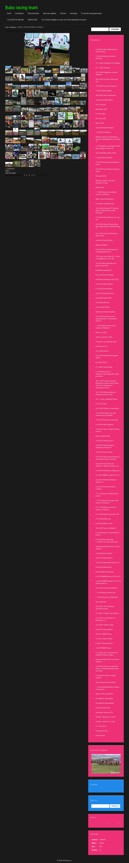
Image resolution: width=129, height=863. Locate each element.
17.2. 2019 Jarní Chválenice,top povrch (107, 494)
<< (94, 823)
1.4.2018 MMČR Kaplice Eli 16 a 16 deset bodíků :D (108, 582)
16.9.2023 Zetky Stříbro (104, 240)
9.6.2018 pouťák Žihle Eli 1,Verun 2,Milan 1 (108, 547)
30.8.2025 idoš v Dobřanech (106, 95)
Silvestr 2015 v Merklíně (104, 694)
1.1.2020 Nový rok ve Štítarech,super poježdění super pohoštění (107, 374)
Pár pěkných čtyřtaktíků (104, 698)
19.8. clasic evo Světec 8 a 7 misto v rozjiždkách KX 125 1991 (108, 257)
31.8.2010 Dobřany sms (104, 441)
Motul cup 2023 (101, 332)
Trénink (63, 13)
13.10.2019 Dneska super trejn (107, 420)
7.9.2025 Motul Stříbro (104, 91)
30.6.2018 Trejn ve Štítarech (106, 528)
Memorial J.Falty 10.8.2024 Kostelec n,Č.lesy (105, 182)
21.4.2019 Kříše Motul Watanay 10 (108, 470)
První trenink (100, 735)
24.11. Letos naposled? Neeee (106, 399)
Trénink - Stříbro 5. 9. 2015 (105, 721)
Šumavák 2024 (101, 176)
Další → (8, 171)
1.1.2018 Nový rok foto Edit (105, 592)
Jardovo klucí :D (101, 346)
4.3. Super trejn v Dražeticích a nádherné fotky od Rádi (107, 653)
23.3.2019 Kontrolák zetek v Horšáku (106, 488)
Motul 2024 (100, 187)
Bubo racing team (21, 7)
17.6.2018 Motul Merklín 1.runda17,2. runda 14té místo (107, 540)
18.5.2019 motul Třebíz (104, 452)
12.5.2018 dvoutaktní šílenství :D (107, 562)
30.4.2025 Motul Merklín (104, 128)
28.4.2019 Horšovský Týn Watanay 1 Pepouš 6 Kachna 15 (107, 465)
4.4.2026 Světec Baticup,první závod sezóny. (106, 50)
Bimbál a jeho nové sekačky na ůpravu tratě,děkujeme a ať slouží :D (108, 139)
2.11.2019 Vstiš (101, 404)
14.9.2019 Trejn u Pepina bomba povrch (107, 430)
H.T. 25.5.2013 (101, 726)
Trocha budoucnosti (103, 708)
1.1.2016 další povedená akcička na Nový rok (107, 688)
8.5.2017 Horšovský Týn (104, 643)
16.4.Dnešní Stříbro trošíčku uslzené (106, 676)
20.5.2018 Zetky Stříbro (104, 558)
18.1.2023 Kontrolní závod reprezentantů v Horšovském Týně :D (106, 318)
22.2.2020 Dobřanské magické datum (107, 356)
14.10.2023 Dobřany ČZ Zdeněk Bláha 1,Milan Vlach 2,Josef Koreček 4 (107, 210)
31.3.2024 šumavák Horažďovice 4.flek (107, 163)
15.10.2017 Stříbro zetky (104, 625)
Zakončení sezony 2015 (104, 712)
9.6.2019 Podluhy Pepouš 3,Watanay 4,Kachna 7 (105, 446)
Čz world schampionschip (91, 13)
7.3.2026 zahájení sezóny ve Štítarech (106, 57)
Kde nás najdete (49, 13)
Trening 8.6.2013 (102, 731)
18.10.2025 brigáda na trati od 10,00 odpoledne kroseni (63, 19)
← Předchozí (10, 168)
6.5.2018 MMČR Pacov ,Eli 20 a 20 (108, 576)
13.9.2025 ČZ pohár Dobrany (106, 86)
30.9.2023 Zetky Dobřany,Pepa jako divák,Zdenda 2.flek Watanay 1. (108, 226)
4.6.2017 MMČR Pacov (104, 634)
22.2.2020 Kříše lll (102, 351)
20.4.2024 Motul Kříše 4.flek (106, 153)
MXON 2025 (33, 19)
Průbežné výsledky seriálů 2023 (107, 279)
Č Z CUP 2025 (100, 114)
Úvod (9, 13)
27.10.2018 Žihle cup (103, 519)
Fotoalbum (19, 13)
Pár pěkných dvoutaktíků (105, 703)
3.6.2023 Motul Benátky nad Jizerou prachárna (106, 264)
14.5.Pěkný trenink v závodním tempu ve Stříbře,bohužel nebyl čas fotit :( (107, 668)
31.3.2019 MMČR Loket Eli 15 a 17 (108, 475)
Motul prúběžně (101, 245)
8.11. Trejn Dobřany (103, 68)
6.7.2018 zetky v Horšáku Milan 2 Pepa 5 (108, 534)
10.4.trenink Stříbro (103, 307)
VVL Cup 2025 (101, 105)
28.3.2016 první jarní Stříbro (106, 682)
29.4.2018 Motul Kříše (104, 567)
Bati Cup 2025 (101, 118)
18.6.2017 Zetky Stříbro (104, 629)
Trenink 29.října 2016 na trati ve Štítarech (107, 660)
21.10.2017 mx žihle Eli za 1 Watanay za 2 (106, 619)
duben (103, 823)
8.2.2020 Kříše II (101, 362)
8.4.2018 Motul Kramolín (105, 572)
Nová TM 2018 (101, 602)
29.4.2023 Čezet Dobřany (105, 293)
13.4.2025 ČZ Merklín (15, 19)
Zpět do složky (10, 173)
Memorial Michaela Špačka (105, 312)
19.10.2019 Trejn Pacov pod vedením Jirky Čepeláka (106, 414)
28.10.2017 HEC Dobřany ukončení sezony (105, 607)
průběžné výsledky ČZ (104, 270)
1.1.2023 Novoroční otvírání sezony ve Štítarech (106, 327)
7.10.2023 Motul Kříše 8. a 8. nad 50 (108, 218)
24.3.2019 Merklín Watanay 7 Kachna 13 (106, 481)
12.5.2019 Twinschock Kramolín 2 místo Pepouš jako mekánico (108, 458)
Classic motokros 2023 (104, 337)
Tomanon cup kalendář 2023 (106, 342)
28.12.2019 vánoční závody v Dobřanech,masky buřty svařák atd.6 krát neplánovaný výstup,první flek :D (107, 384)
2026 (109, 823)
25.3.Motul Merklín (102, 302)
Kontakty (73, 13)
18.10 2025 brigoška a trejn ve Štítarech (107, 73)
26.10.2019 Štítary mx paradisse (107, 408)
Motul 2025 (100, 123)
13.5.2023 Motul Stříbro (104, 284)
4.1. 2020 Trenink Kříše (104, 367)
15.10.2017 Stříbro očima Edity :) (107, 613)
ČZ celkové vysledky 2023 (105, 204)
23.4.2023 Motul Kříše (104, 298)
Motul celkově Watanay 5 (105, 199)
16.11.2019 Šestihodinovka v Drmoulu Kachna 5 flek (106, 393)
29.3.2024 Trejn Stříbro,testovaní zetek (108, 170)
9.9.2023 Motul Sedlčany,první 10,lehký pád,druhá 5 (107, 250)
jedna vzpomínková (103, 436)
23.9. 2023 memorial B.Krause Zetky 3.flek (107, 234)
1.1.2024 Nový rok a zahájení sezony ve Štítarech (106, 193)
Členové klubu (33, 13)
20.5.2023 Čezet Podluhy (105, 275)
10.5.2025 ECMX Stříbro (104, 100)
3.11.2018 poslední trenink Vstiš (107, 514)
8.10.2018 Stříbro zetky (104, 523)
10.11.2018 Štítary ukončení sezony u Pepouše (106, 508)
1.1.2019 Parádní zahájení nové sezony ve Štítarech (107, 501)
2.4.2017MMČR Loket (103, 648)
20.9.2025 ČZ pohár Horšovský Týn (107, 80)
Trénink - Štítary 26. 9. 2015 (106, 717)
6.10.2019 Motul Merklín (104, 424)
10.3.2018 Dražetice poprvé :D (107, 588)
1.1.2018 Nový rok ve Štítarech (107, 597)
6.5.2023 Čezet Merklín (104, 289)
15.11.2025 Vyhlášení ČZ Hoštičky (108, 63)
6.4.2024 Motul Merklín (104, 158)
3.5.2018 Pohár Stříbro (104, 553)
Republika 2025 (101, 109)
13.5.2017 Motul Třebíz (104, 639)
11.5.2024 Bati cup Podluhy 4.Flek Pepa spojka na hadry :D (108, 147)
